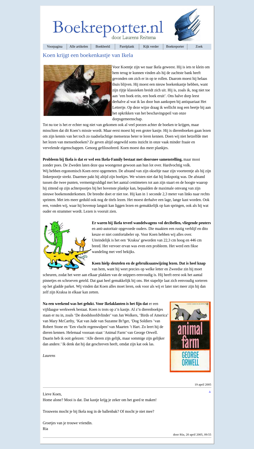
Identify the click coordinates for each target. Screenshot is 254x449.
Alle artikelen (79, 46)
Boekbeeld (103, 46)
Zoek (199, 46)
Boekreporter (175, 46)
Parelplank (127, 46)
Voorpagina (54, 46)
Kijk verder (151, 46)
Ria (182, 434)
